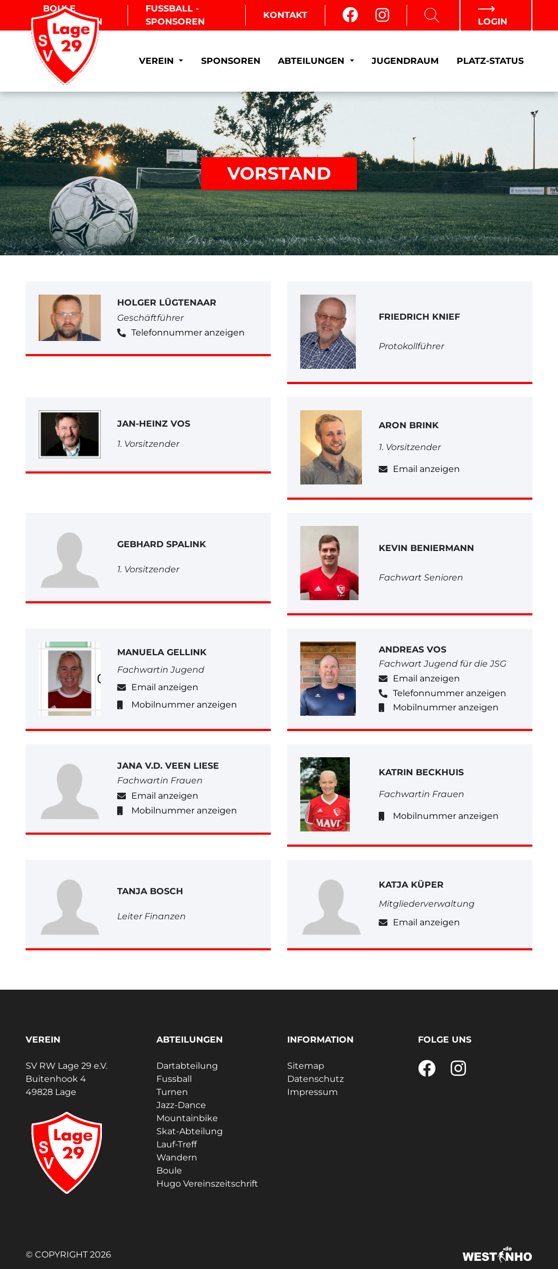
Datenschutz (315, 1079)
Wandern (176, 1157)
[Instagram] (382, 15)
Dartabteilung (187, 1066)
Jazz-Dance (181, 1105)
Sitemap (305, 1066)
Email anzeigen (426, 469)
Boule (169, 1170)
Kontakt (285, 15)
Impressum (312, 1092)
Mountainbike (187, 1118)
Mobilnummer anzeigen (184, 704)
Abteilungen (312, 61)
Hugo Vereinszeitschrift (207, 1183)
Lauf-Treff (176, 1144)
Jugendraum (405, 61)
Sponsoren (230, 61)
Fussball (174, 1079)
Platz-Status (490, 61)
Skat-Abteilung (189, 1131)
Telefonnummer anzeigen (188, 332)
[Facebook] (350, 15)
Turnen (172, 1092)
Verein (158, 61)
